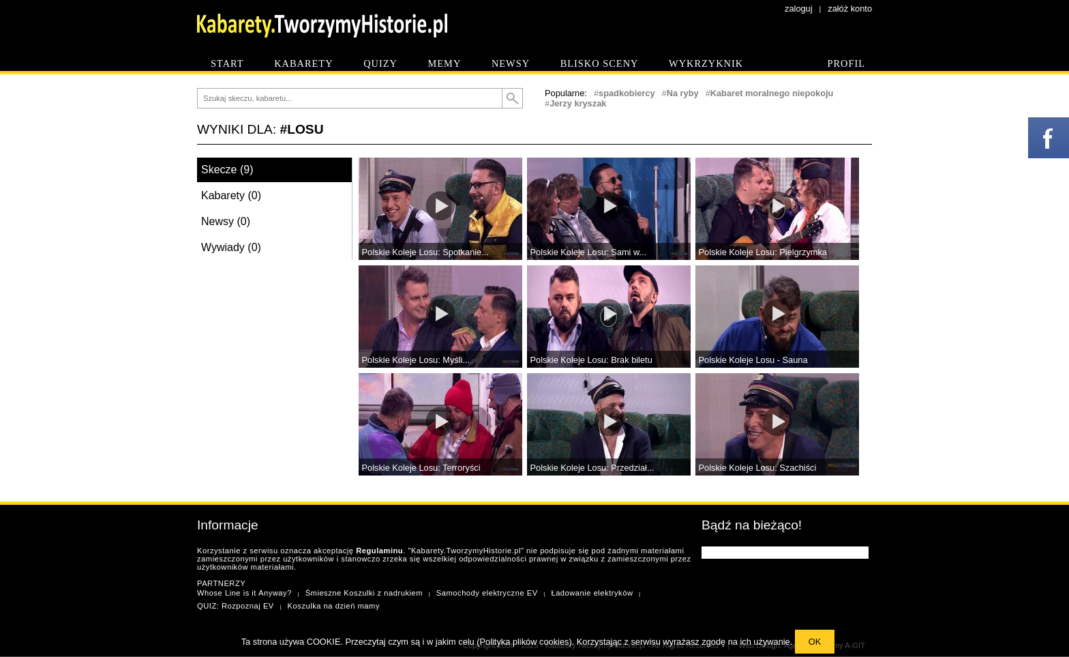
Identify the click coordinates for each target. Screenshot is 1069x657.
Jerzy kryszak (577, 103)
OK (815, 642)
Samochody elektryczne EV (487, 593)
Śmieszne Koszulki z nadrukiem (364, 593)
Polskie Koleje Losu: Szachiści (758, 468)
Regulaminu (379, 550)
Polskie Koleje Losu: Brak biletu (591, 360)
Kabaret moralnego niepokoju (772, 93)
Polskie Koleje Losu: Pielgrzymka (763, 252)
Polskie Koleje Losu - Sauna (753, 360)
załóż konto (850, 8)
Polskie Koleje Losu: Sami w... (588, 252)
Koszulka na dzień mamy (334, 606)
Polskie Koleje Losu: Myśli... (416, 360)
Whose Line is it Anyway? (244, 593)
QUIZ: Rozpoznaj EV (235, 606)
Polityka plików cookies (524, 642)
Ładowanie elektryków (592, 593)
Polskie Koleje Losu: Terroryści (421, 468)
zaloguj (799, 8)
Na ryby (683, 93)
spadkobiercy (627, 93)
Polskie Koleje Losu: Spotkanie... (425, 252)
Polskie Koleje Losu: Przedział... (592, 468)
